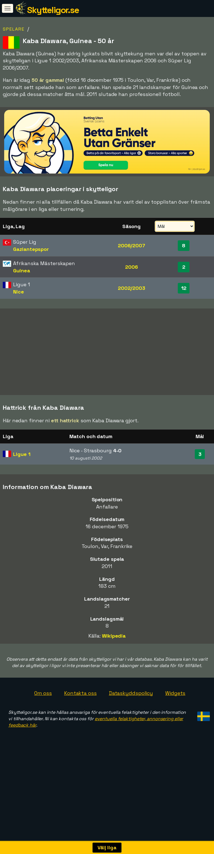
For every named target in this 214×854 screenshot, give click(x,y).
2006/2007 (131, 245)
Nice (18, 291)
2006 (131, 267)
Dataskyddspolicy (131, 725)
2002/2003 (131, 288)
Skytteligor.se (53, 10)
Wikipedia (114, 667)
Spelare (14, 29)
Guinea (21, 270)
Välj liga (107, 847)
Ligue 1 (21, 486)
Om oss (43, 725)
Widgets (175, 725)
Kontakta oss (80, 725)
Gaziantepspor (31, 249)
